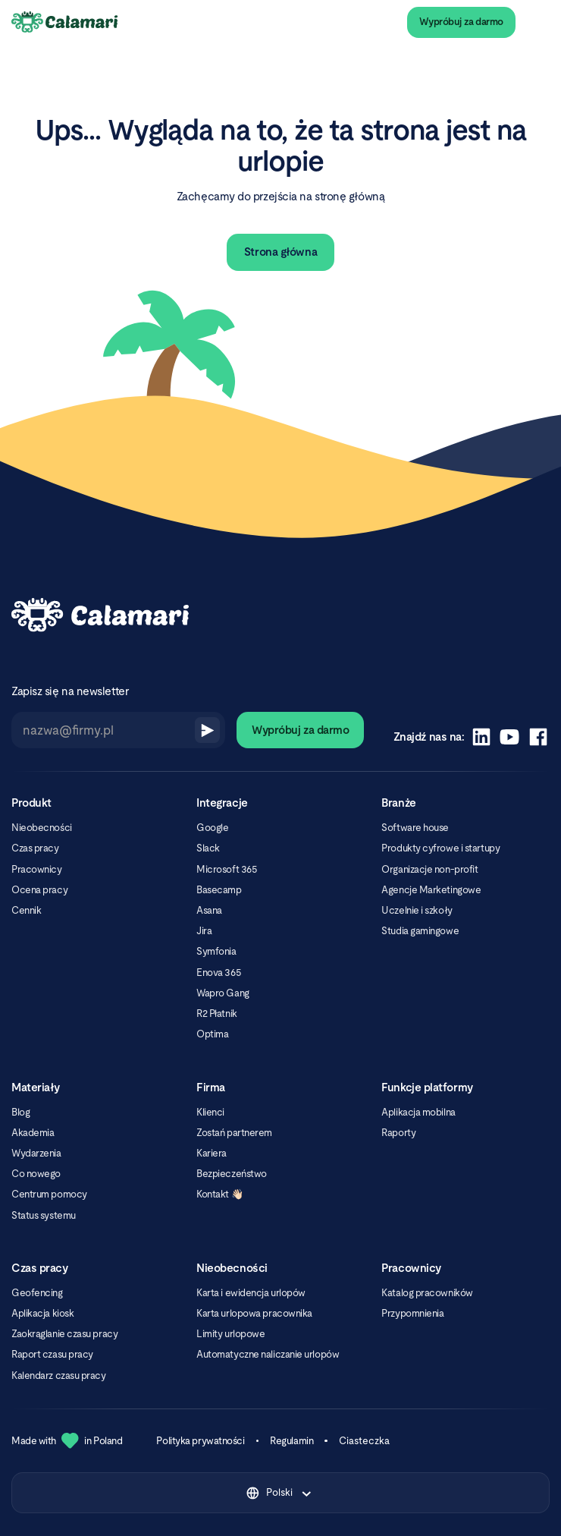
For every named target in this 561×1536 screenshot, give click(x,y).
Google (212, 827)
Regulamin (291, 1440)
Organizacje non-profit (429, 869)
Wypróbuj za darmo (461, 21)
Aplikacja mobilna (418, 1112)
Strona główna (280, 251)
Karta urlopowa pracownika (254, 1313)
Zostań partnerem (234, 1132)
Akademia (32, 1132)
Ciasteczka (364, 1440)
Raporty (398, 1132)
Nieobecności (41, 827)
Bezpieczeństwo (231, 1173)
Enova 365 (218, 972)
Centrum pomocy (49, 1194)
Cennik (26, 910)
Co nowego (36, 1173)
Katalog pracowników (426, 1292)
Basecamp (218, 889)
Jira (204, 930)
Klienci (210, 1112)
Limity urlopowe (230, 1333)
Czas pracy (35, 848)
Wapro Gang (222, 993)
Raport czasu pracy (52, 1354)
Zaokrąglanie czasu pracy (64, 1333)
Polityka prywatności (200, 1440)
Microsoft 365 (226, 869)
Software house (415, 827)
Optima (212, 1034)
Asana (209, 910)
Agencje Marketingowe (431, 889)
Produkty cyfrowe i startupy (440, 848)
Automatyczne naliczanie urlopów (267, 1354)
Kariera (211, 1153)
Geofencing (37, 1292)
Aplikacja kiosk (42, 1313)
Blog (20, 1112)
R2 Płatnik (216, 1013)
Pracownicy (36, 869)
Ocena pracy (39, 889)
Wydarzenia (36, 1153)
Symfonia (216, 951)
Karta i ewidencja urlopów (251, 1292)
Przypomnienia (412, 1313)
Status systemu (43, 1215)
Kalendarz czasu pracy (58, 1375)
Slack (208, 848)
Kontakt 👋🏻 (219, 1194)
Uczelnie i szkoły (416, 910)
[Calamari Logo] (65, 22)
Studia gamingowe (420, 930)
